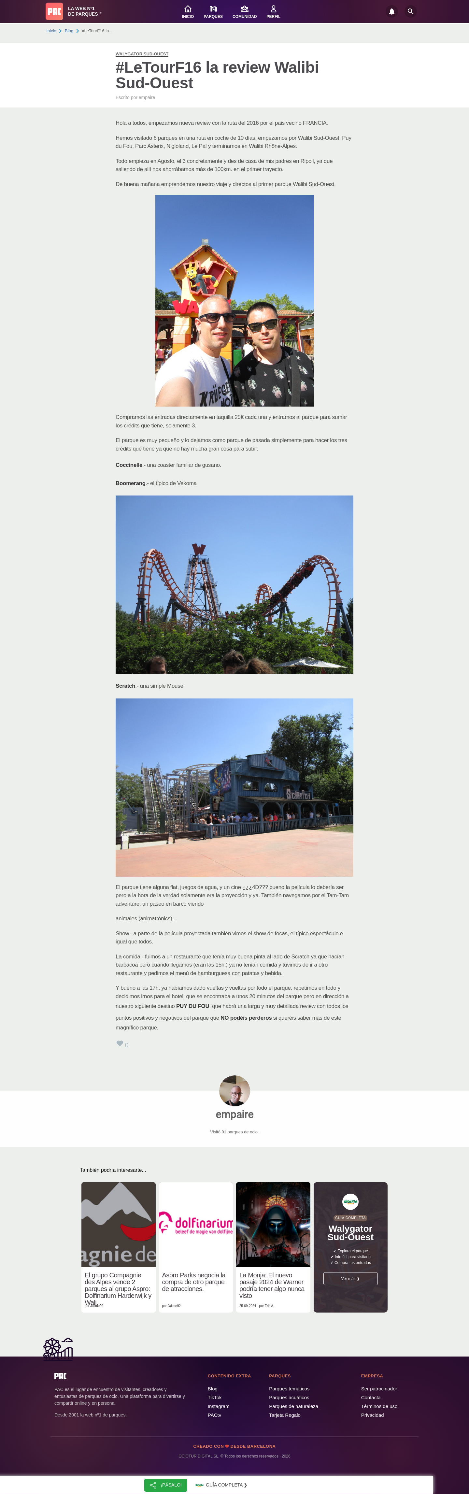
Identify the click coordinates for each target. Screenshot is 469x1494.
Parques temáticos (289, 1388)
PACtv (214, 1415)
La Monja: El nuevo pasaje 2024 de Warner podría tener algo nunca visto (272, 1285)
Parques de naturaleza (293, 1406)
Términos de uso (379, 1406)
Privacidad (372, 1415)
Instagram (219, 1406)
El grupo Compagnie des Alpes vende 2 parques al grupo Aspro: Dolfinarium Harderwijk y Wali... (118, 1289)
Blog (69, 30)
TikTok (215, 1397)
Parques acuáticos (289, 1397)
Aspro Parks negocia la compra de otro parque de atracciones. (194, 1282)
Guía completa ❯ (221, 1485)
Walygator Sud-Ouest (142, 53)
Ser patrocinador (379, 1388)
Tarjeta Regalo (285, 1415)
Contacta (371, 1397)
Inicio (51, 30)
